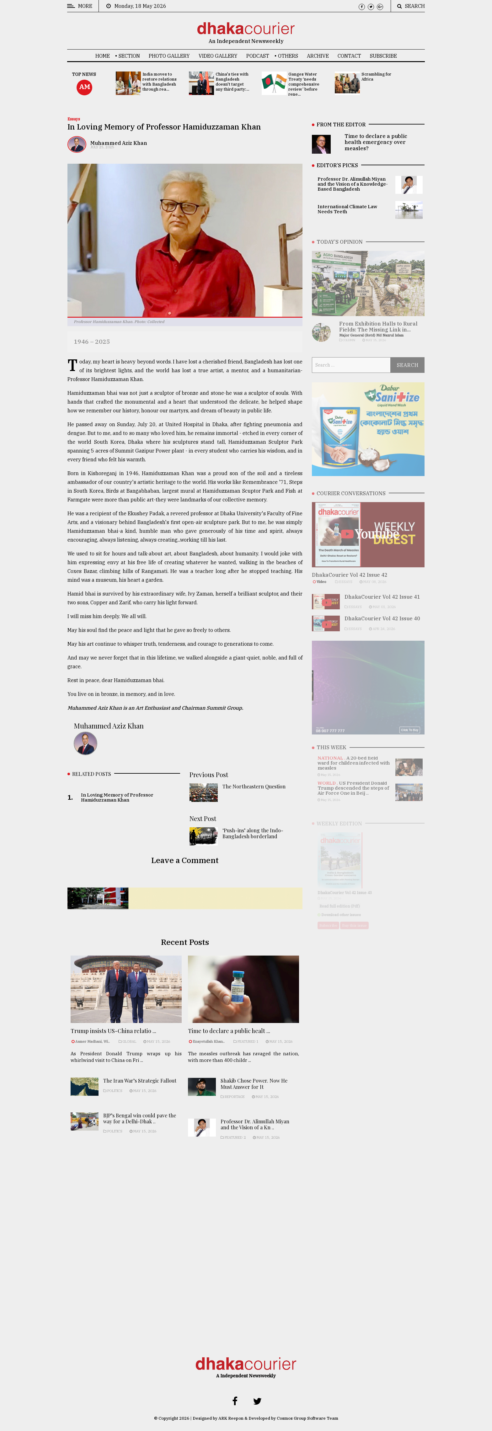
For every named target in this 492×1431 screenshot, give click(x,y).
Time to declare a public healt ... (229, 1038)
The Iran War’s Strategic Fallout (139, 1091)
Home (102, 56)
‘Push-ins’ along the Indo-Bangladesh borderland (252, 836)
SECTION (129, 56)
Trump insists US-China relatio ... (113, 1036)
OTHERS (288, 56)
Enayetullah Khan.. (209, 1048)
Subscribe (383, 56)
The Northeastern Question (254, 789)
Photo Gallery (169, 56)
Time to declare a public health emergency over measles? (376, 142)
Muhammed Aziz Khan (118, 143)
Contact (349, 56)
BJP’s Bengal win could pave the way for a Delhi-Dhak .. (139, 1129)
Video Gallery (218, 56)
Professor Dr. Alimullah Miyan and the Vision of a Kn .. (255, 1136)
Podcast (257, 56)
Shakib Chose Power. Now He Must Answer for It (254, 1096)
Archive (318, 56)
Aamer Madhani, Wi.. (92, 1047)
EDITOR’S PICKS (337, 165)
